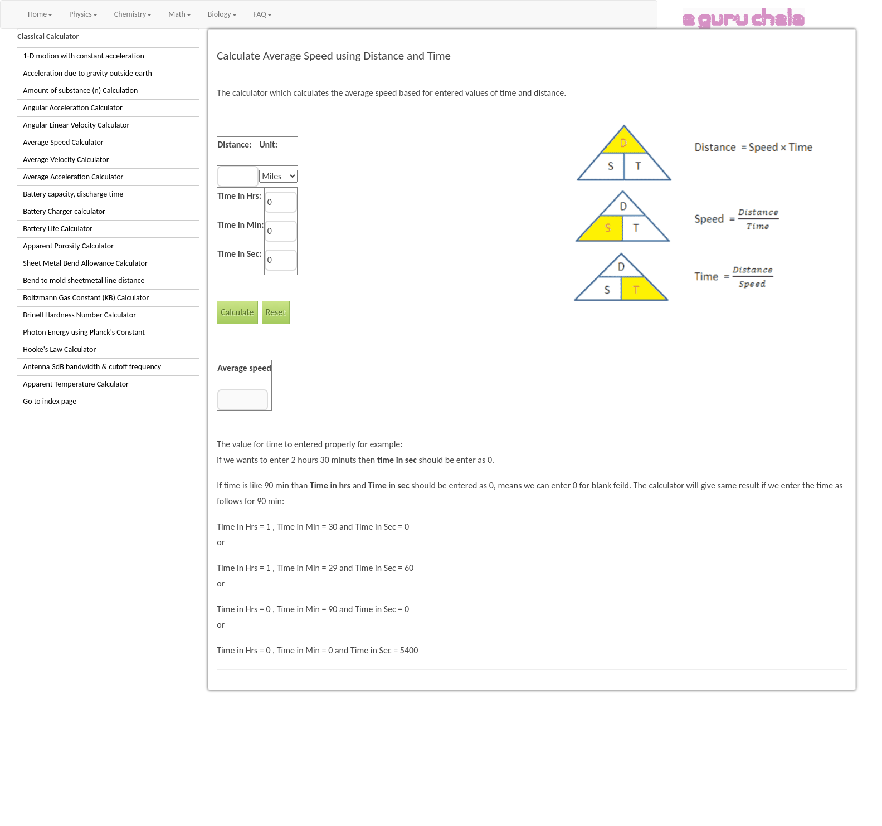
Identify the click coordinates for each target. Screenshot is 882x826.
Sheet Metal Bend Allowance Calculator (85, 263)
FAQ (263, 14)
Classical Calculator (48, 36)
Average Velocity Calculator (66, 159)
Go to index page (49, 401)
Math (179, 14)
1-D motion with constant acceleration (83, 56)
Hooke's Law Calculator (59, 349)
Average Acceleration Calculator (73, 177)
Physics (83, 14)
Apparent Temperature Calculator (76, 384)
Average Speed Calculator (63, 142)
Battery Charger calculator (64, 211)
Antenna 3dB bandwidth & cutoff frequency (92, 367)
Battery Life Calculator (57, 228)
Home (40, 14)
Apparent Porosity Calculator (68, 246)
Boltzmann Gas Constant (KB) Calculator (86, 297)
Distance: (234, 144)
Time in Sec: (239, 253)
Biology (222, 14)
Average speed (244, 368)
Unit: (268, 144)
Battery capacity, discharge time (73, 194)
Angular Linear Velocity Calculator (76, 125)
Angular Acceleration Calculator (73, 108)
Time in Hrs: (239, 195)
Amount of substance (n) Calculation (80, 90)
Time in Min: (240, 224)
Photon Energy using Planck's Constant (84, 332)
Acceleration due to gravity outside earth (87, 73)
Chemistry (133, 14)
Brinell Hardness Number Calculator (79, 315)
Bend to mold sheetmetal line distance (83, 280)
